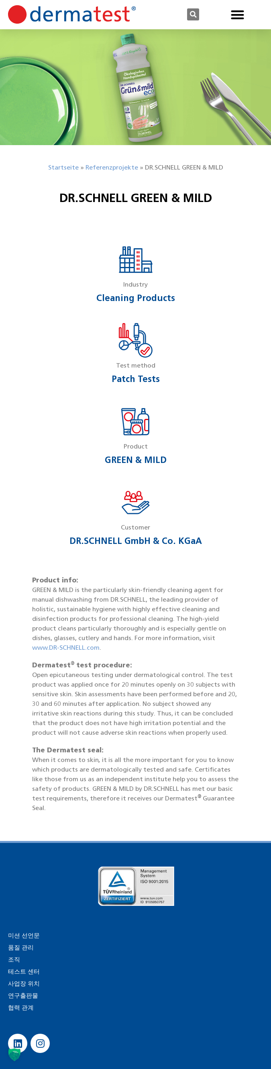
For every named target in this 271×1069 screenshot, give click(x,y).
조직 (14, 959)
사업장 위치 (24, 983)
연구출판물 (23, 995)
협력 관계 (21, 1007)
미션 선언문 (24, 935)
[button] (193, 14)
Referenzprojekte (112, 167)
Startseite (63, 167)
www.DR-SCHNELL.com (66, 647)
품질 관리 (21, 947)
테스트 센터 (24, 971)
